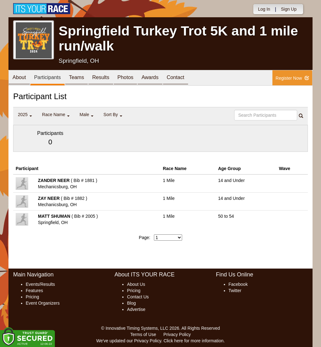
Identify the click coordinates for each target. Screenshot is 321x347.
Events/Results (40, 284)
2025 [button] (25, 114)
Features (34, 290)
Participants (51, 78)
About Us (136, 284)
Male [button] (86, 114)
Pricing (32, 296)
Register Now (292, 78)
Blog (131, 303)
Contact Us (138, 296)
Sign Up (289, 9)
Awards (163, 78)
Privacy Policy (177, 334)
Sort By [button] (112, 114)
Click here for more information (194, 340)
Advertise (136, 309)
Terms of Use (143, 334)
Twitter (235, 290)
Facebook (238, 284)
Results (109, 78)
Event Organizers (43, 303)
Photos (136, 78)
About (20, 78)
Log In (264, 9)
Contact (191, 78)
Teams (82, 78)
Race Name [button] (56, 114)
